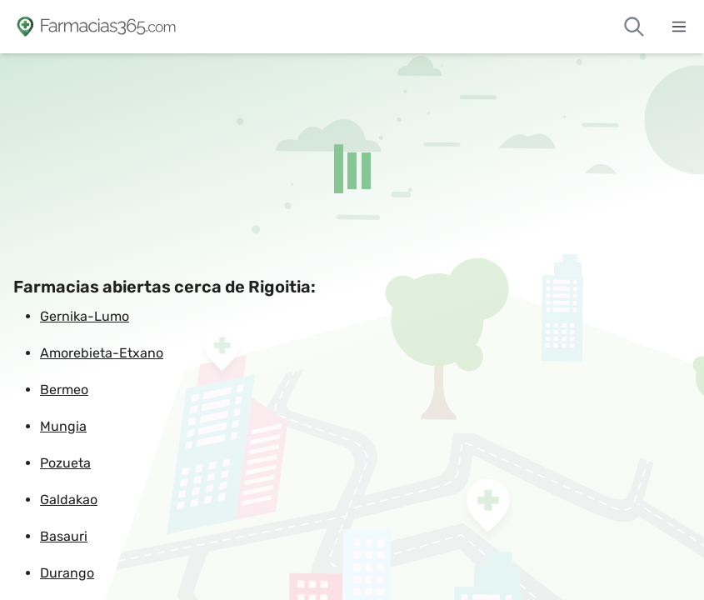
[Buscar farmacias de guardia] (634, 26)
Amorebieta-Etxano (101, 353)
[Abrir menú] (679, 26)
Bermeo (64, 390)
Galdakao (68, 500)
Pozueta (65, 463)
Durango (67, 573)
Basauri (63, 536)
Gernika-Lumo (84, 316)
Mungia (63, 426)
